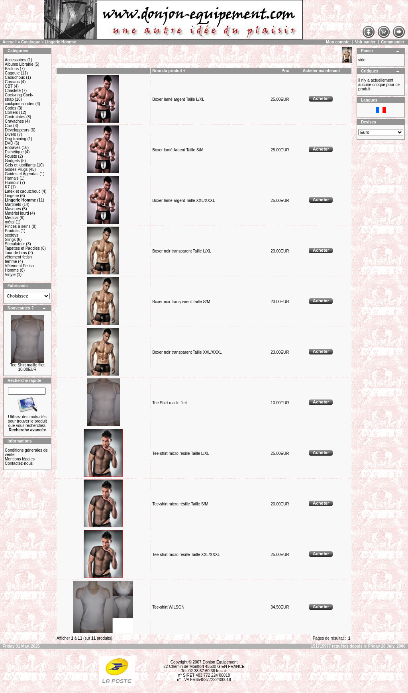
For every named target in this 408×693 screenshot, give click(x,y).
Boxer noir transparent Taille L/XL (181, 251)
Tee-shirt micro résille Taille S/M (180, 504)
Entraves (12, 147)
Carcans (12, 82)
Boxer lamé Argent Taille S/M (177, 150)
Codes (10, 108)
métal (9, 222)
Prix (285, 71)
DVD (9, 143)
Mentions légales (20, 459)
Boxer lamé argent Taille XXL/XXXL (183, 200)
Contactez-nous (19, 463)
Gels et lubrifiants (20, 165)
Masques (13, 209)
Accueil (9, 42)
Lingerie (12, 196)
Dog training (15, 139)
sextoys (11, 235)
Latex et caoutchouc (23, 191)
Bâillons (12, 69)
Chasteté (13, 90)
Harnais (11, 178)
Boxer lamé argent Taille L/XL (178, 99)
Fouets (11, 156)
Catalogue (30, 42)
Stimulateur (15, 244)
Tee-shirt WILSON (168, 607)
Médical (11, 217)
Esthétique (14, 152)
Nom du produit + (168, 71)
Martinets (13, 204)
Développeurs (17, 130)
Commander (392, 42)
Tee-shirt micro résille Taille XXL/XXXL (186, 554)
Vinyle (10, 274)
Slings (10, 239)
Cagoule (12, 73)
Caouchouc (15, 77)
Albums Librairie (19, 64)
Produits (12, 231)
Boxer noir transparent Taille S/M (181, 302)
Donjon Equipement (219, 662)
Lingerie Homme (60, 42)
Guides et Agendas (22, 174)
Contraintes (15, 117)
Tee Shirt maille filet (27, 365)
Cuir (8, 125)
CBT (9, 86)
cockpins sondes (19, 104)
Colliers (11, 112)
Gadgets (12, 161)
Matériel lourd (17, 213)
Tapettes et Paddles (22, 248)
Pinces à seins (17, 226)
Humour (12, 182)
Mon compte (337, 42)
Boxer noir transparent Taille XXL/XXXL (187, 352)
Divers (10, 134)
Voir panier (365, 42)
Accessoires (15, 60)
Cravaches (14, 121)
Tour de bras (16, 253)
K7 (7, 187)
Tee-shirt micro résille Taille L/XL (180, 453)
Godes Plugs (16, 169)
